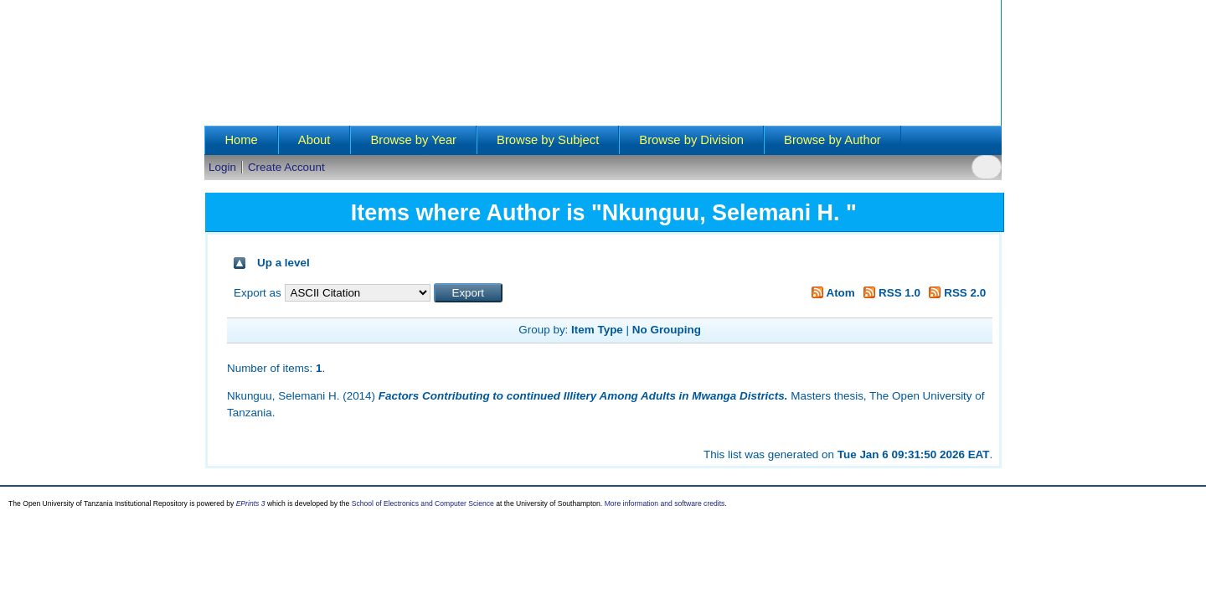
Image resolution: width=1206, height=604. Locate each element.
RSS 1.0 (889, 293)
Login (222, 167)
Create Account (286, 167)
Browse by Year (413, 140)
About (314, 140)
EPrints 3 (250, 503)
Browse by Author (832, 140)
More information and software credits (665, 503)
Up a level (283, 262)
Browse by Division (691, 140)
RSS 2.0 (955, 293)
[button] (468, 292)
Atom (830, 293)
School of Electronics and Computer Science (423, 503)
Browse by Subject (548, 140)
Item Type (597, 329)
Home (240, 140)
